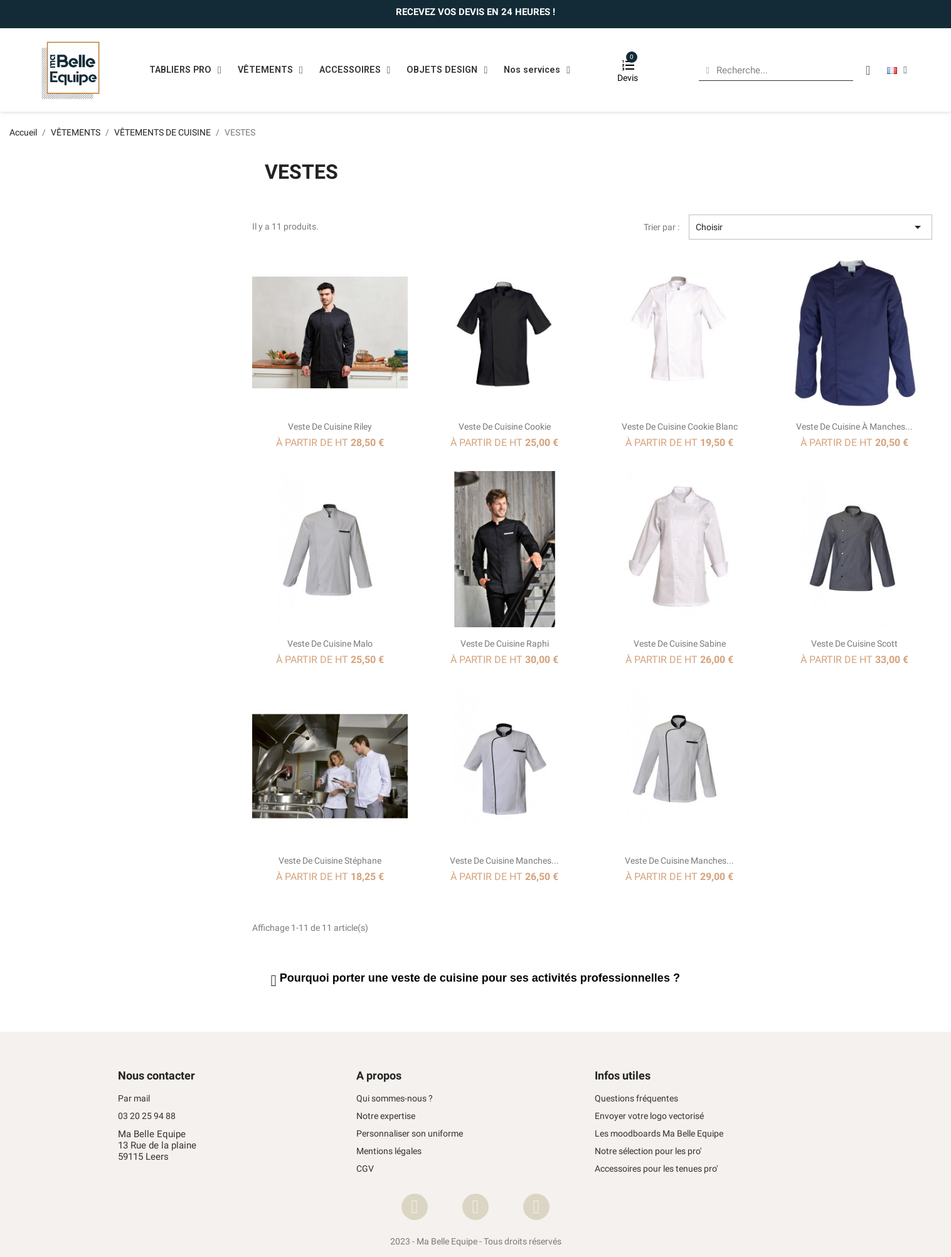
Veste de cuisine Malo (330, 644)
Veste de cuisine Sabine (680, 644)
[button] (275, 981)
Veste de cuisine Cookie (505, 427)
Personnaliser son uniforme (409, 1133)
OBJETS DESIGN (446, 70)
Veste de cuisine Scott (854, 644)
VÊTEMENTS (270, 70)
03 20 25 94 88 (147, 1116)
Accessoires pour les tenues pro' (656, 1169)
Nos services (537, 70)
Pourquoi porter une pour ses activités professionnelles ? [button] (480, 978)
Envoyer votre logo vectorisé (649, 1116)
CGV (365, 1169)
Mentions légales (389, 1151)
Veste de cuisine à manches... (854, 427)
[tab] (592, 981)
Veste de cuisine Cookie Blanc (680, 427)
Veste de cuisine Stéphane (330, 861)
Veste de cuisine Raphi (504, 644)
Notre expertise (385, 1116)
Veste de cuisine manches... (504, 861)
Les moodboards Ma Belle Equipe (659, 1133)
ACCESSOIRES (355, 70)
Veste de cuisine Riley (330, 427)
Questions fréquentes (636, 1098)
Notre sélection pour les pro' (648, 1151)
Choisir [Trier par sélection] (810, 227)
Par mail (134, 1098)
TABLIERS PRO (185, 70)
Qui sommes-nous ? (394, 1098)
